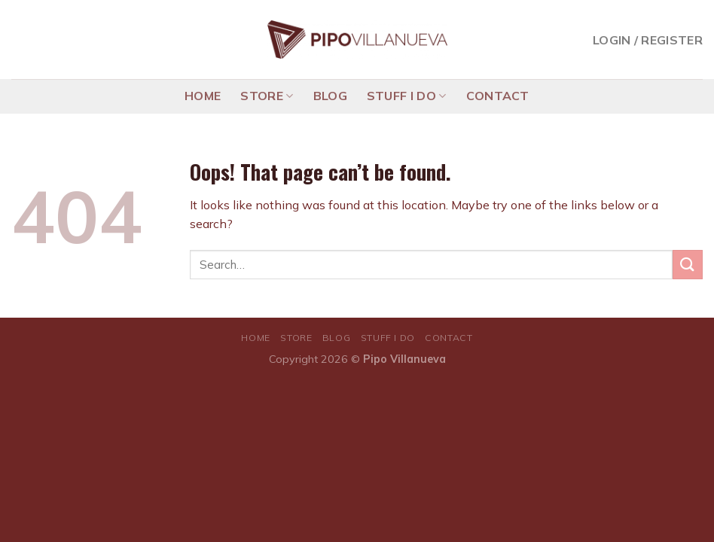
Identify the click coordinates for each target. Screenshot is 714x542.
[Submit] (688, 264)
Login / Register (648, 39)
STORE (266, 95)
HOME (203, 95)
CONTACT (497, 95)
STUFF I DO (407, 95)
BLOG (330, 95)
